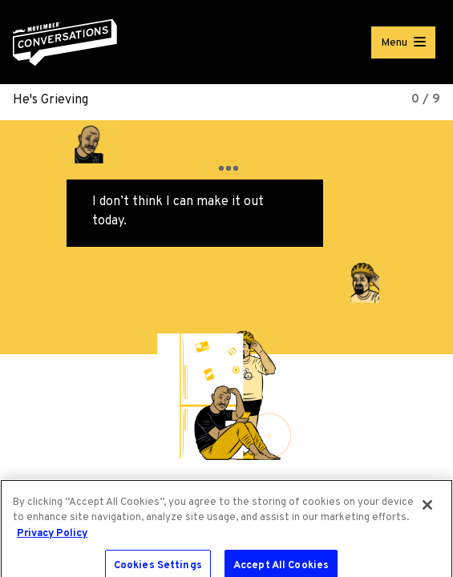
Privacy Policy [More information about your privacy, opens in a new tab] (52, 537)
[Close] (427, 509)
